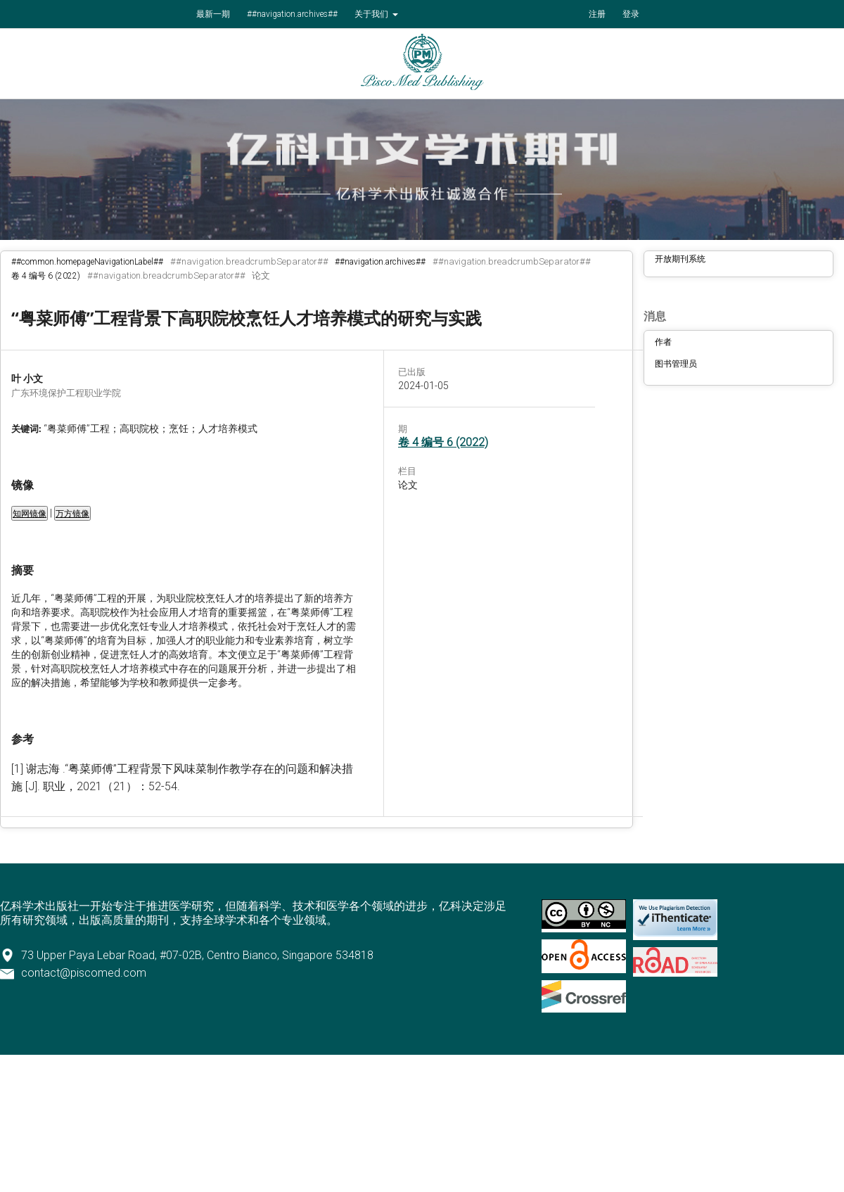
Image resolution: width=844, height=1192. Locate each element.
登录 (630, 14)
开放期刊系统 (680, 259)
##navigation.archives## (292, 14)
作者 (663, 342)
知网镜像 (29, 514)
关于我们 (372, 14)
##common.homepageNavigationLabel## (87, 262)
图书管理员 (676, 364)
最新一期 (213, 14)
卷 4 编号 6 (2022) (45, 276)
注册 (597, 14)
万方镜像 (72, 514)
